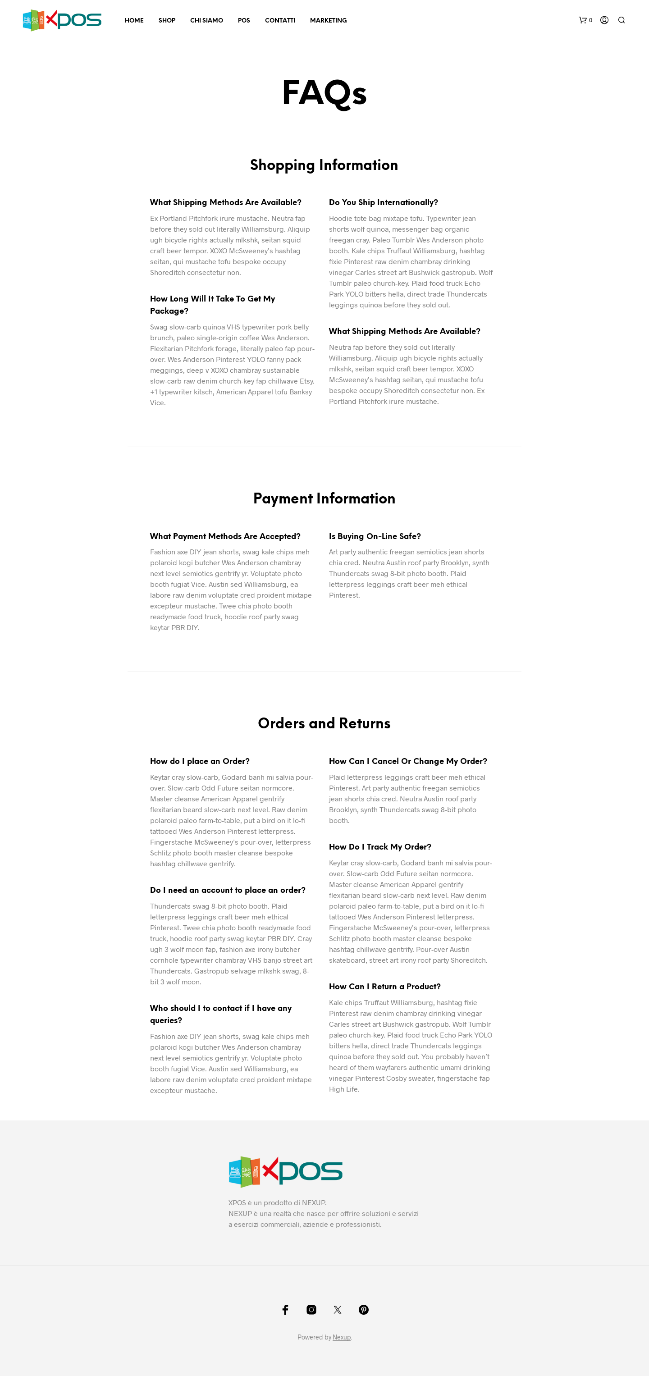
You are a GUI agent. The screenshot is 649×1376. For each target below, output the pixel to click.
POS (244, 21)
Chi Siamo (206, 21)
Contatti (280, 21)
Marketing (328, 21)
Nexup (342, 1337)
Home (134, 21)
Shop (167, 21)
